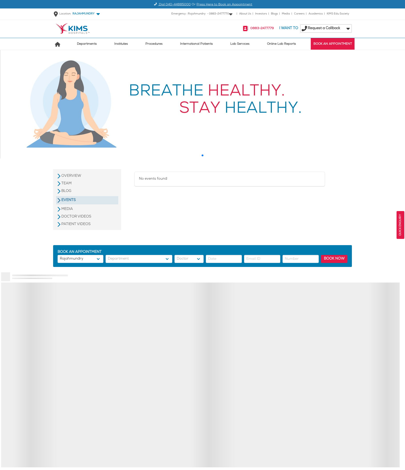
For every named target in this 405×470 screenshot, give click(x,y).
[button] (85, 14)
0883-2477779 (262, 29)
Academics (316, 14)
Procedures (153, 44)
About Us (245, 14)
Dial (172, 5)
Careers (299, 14)
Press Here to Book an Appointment (224, 5)
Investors (261, 14)
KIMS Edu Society (338, 14)
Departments (87, 44)
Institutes (121, 44)
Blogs (274, 14)
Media (286, 14)
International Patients (196, 44)
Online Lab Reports (281, 44)
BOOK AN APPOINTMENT (332, 44)
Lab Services (239, 44)
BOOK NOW (334, 259)
